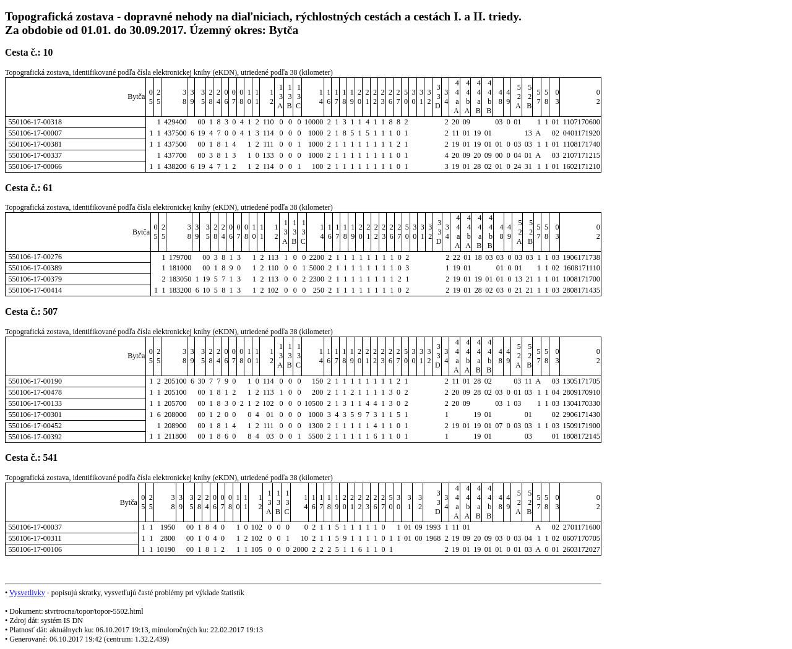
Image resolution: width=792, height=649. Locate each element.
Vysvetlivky (27, 592)
